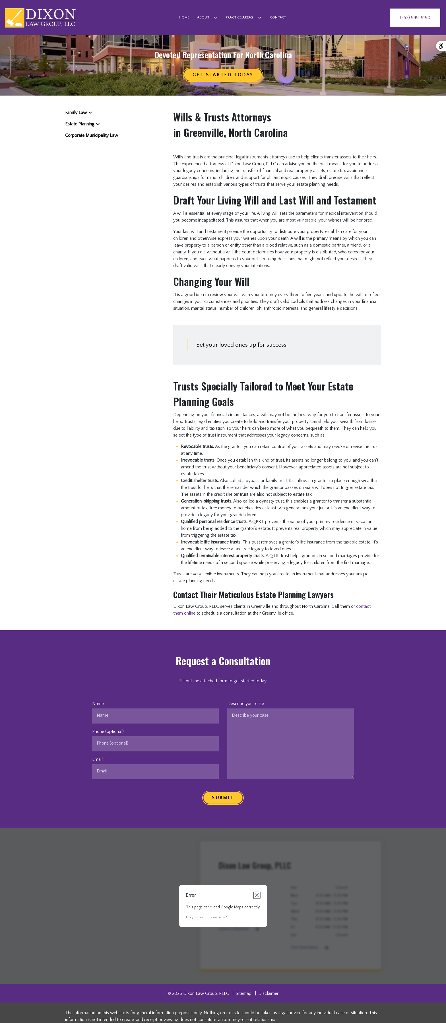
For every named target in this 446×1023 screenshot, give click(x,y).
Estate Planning (79, 124)
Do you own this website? (206, 917)
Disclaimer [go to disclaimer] (268, 993)
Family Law (76, 112)
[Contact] (278, 17)
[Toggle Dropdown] (215, 17)
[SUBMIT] (222, 798)
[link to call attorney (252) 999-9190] (415, 18)
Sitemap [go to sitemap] (243, 993)
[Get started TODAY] (223, 75)
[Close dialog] (256, 895)
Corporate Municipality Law (91, 135)
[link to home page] (40, 17)
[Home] (184, 17)
